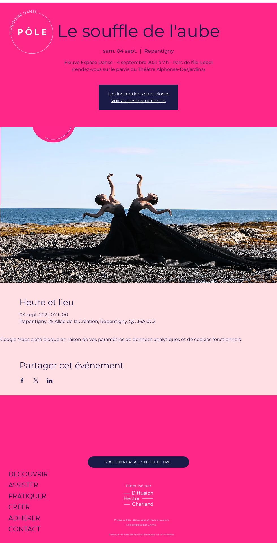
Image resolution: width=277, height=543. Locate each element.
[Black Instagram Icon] (267, 277)
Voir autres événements (138, 100)
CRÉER (19, 507)
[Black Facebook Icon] (267, 266)
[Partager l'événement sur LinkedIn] (50, 380)
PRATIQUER (27, 496)
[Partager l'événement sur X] (36, 380)
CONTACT (24, 529)
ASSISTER (23, 485)
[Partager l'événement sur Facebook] (22, 380)
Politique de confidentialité (125, 534)
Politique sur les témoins (159, 534)
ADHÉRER (24, 518)
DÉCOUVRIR (28, 474)
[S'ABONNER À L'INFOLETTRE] (138, 462)
